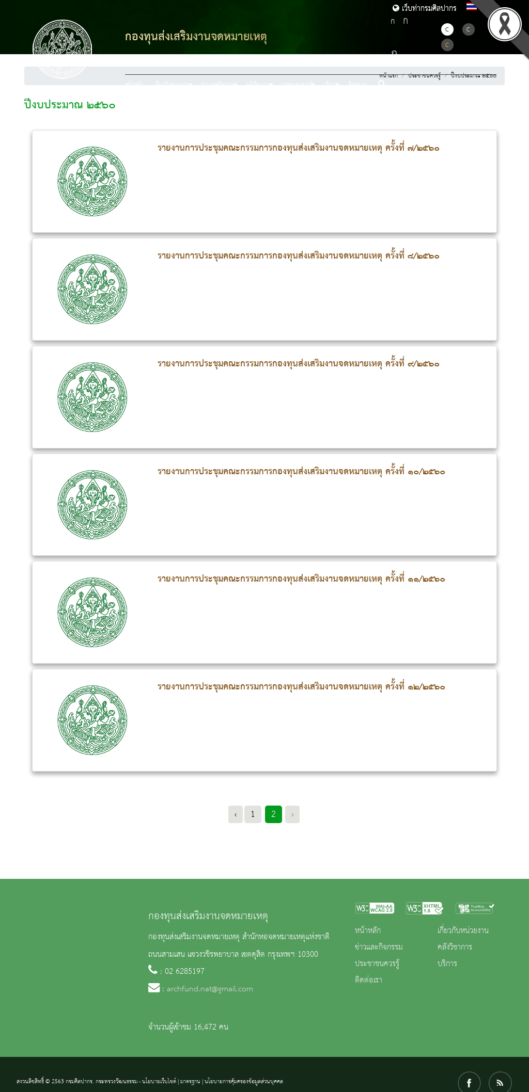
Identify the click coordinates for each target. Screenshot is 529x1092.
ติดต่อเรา (357, 84)
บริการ (447, 964)
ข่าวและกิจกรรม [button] (218, 84)
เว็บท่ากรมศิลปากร (425, 9)
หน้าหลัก (134, 84)
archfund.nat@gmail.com (210, 989)
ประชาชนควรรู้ (377, 964)
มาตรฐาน (190, 1081)
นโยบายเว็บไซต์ (159, 1081)
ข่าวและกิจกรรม (379, 947)
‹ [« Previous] (236, 814)
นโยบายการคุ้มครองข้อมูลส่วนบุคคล (244, 1081)
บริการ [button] (330, 84)
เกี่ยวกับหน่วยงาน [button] (172, 84)
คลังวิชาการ (455, 947)
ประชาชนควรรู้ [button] (297, 84)
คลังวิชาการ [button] (258, 84)
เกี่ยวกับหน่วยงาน (463, 931)
